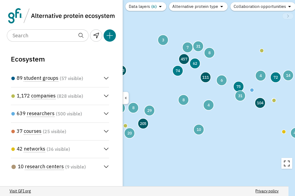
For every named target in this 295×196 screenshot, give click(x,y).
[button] (262, 50)
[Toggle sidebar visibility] (126, 98)
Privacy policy (100, 191)
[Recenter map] (286, 163)
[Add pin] (110, 35)
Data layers (143, 6)
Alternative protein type (195, 6)
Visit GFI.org (21, 191)
